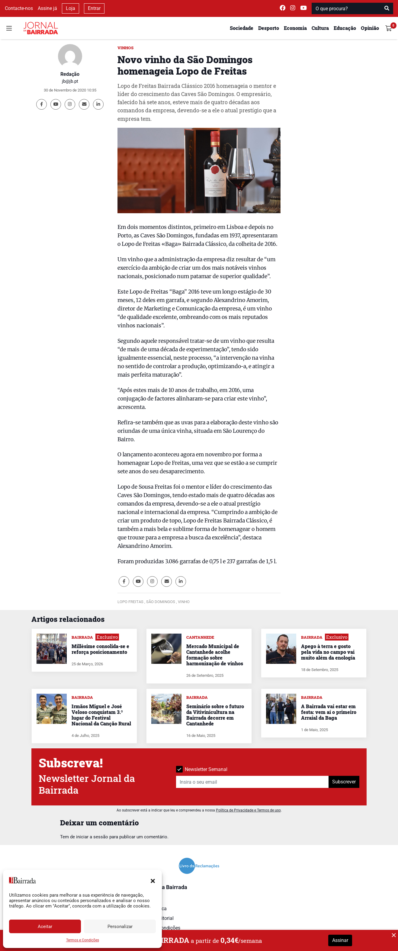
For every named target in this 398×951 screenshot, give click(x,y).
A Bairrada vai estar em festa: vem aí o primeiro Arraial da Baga (328, 712)
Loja (70, 8)
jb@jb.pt (70, 81)
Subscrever (344, 782)
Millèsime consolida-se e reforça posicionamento (100, 649)
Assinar (340, 940)
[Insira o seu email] (252, 782)
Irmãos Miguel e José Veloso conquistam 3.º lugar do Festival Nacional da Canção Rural (101, 715)
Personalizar (120, 926)
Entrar (94, 8)
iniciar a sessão (92, 837)
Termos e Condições (82, 940)
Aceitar (45, 926)
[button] (153, 880)
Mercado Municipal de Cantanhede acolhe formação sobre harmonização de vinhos (214, 655)
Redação (69, 74)
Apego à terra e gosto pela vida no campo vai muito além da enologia (328, 652)
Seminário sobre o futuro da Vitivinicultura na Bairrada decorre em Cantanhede (215, 715)
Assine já (47, 8)
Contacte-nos (19, 8)
